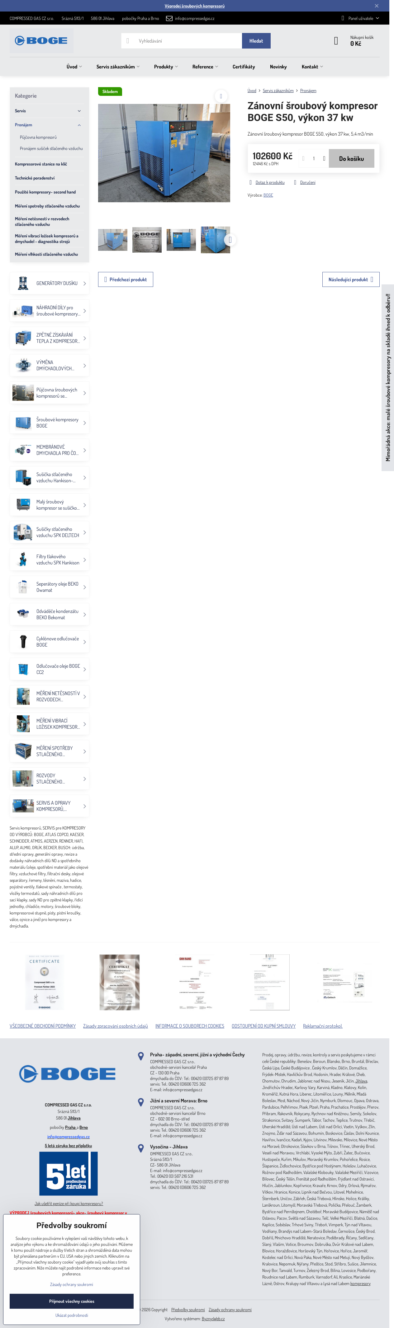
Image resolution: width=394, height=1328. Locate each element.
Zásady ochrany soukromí (230, 1309)
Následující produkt (351, 279)
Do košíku (351, 158)
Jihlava (74, 1117)
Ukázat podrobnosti (71, 1315)
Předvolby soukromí (188, 1309)
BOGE (268, 195)
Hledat (256, 41)
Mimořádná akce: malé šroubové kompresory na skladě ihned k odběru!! (387, 377)
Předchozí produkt (125, 279)
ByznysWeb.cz (213, 1318)
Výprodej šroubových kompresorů (195, 5)
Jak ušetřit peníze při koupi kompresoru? (69, 1203)
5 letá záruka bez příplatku (68, 1145)
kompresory (360, 1283)
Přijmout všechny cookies (71, 1301)
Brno (83, 1127)
